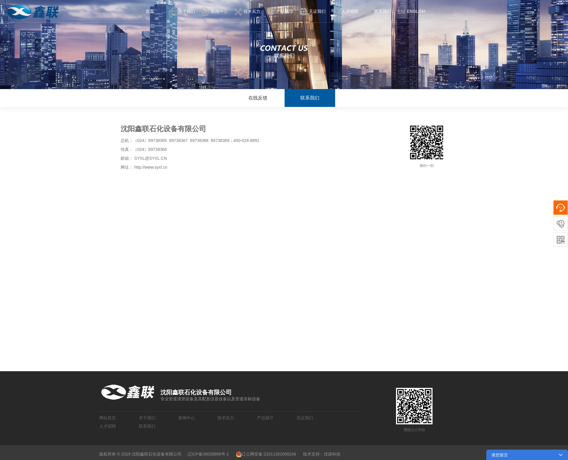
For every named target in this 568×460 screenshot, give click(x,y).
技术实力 (225, 417)
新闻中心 (186, 417)
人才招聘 (107, 426)
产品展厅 (265, 417)
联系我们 (309, 97)
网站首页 (107, 417)
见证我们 (304, 417)
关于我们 (147, 417)
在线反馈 (257, 97)
